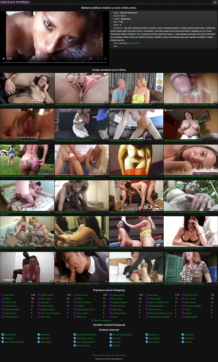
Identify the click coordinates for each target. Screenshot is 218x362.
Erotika (7, 299)
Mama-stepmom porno (85, 310)
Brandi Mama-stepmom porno (161, 313)
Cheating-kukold (119, 313)
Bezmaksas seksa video (86, 335)
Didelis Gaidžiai (191, 317)
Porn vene (116, 338)
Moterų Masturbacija (102, 320)
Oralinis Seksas (46, 295)
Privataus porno (191, 295)
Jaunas (187, 310)
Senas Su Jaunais (83, 302)
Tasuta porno (154, 335)
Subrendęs (44, 302)
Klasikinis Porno (155, 310)
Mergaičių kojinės (47, 310)
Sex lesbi (188, 342)
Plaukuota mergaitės (193, 306)
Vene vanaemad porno (85, 342)
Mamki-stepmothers (156, 306)
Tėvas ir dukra (82, 313)
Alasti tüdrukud (154, 338)
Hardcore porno (118, 306)
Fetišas (79, 299)
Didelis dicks (81, 317)
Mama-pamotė (190, 302)
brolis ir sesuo (46, 299)
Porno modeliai (155, 299)
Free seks (116, 342)
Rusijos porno (82, 295)
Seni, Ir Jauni (190, 299)
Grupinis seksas (46, 306)
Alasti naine (45, 338)
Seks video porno (83, 346)
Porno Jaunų (117, 299)
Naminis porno (10, 302)
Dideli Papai (117, 310)
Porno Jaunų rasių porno (50, 313)
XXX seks (116, 346)
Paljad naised (45, 342)
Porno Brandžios (11, 317)
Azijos (114, 317)
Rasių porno (134, 43)
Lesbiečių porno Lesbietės (159, 317)
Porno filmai (45, 335)
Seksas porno (15, 2)
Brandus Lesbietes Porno (159, 302)
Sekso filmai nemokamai (14, 342)
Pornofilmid (189, 338)
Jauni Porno (9, 295)
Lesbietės (80, 306)
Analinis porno (10, 313)
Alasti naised (154, 342)
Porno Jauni (45, 317)
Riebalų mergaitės (119, 302)
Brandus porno (118, 295)
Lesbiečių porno (10, 306)
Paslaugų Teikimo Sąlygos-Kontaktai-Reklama (109, 355)
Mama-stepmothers (12, 310)
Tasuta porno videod (84, 338)
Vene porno (9, 338)
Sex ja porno (190, 335)
